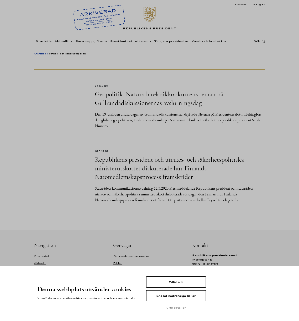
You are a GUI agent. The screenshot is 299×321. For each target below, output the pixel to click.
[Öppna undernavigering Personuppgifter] (105, 42)
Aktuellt (62, 42)
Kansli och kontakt (206, 42)
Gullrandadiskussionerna (131, 256)
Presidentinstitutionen (129, 42)
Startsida (44, 42)
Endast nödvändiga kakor (176, 296)
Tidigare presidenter (171, 42)
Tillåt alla (176, 282)
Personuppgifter (89, 42)
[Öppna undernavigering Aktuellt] (70, 42)
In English (258, 4)
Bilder (117, 263)
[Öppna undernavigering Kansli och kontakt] (224, 42)
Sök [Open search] (257, 42)
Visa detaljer (176, 307)
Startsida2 (42, 256)
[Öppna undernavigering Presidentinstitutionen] (149, 42)
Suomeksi (240, 4)
